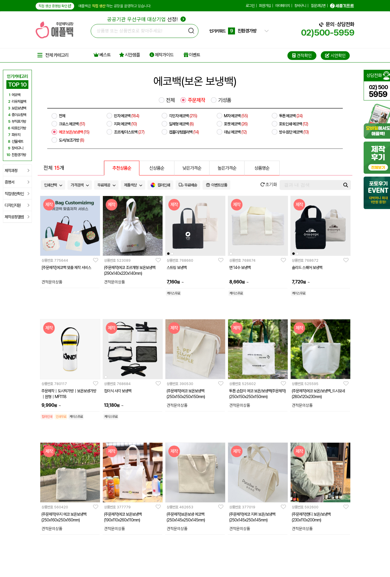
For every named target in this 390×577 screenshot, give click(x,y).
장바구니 (300, 5)
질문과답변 (318, 5)
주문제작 (196, 100)
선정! (146, 19)
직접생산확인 (17, 193)
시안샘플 (129, 55)
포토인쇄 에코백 (293, 124)
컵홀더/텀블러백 (184, 132)
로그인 (250, 5)
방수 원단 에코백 (294, 132)
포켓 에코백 (235, 124)
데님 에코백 (235, 132)
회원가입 (265, 5)
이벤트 (192, 55)
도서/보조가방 (71, 140)
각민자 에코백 (183, 115)
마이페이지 (282, 5)
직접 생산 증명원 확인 (55, 6)
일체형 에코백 (181, 124)
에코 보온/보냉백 (74, 132)
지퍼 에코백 (125, 124)
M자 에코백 (236, 115)
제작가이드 (162, 55)
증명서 (17, 182)
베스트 (102, 55)
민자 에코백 (126, 115)
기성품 (224, 100)
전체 (170, 100)
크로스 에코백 (72, 124)
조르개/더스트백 (129, 132)
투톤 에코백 (290, 115)
